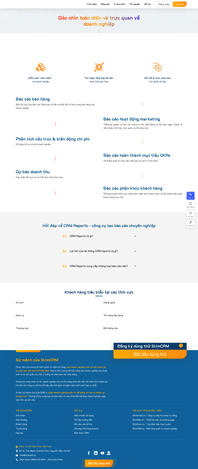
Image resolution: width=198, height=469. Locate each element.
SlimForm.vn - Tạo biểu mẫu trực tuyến (152, 424)
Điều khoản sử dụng (83, 415)
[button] (99, 236)
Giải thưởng (21, 419)
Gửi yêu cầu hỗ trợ (83, 424)
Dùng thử (179, 4)
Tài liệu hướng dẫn (83, 419)
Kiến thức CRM (81, 432)
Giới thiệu (20, 415)
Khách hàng (21, 424)
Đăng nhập (164, 4)
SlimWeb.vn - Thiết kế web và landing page (153, 419)
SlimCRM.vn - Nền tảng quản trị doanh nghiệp (155, 428)
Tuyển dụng (21, 428)
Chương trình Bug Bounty (86, 428)
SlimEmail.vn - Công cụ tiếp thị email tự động (155, 415)
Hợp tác (19, 432)
